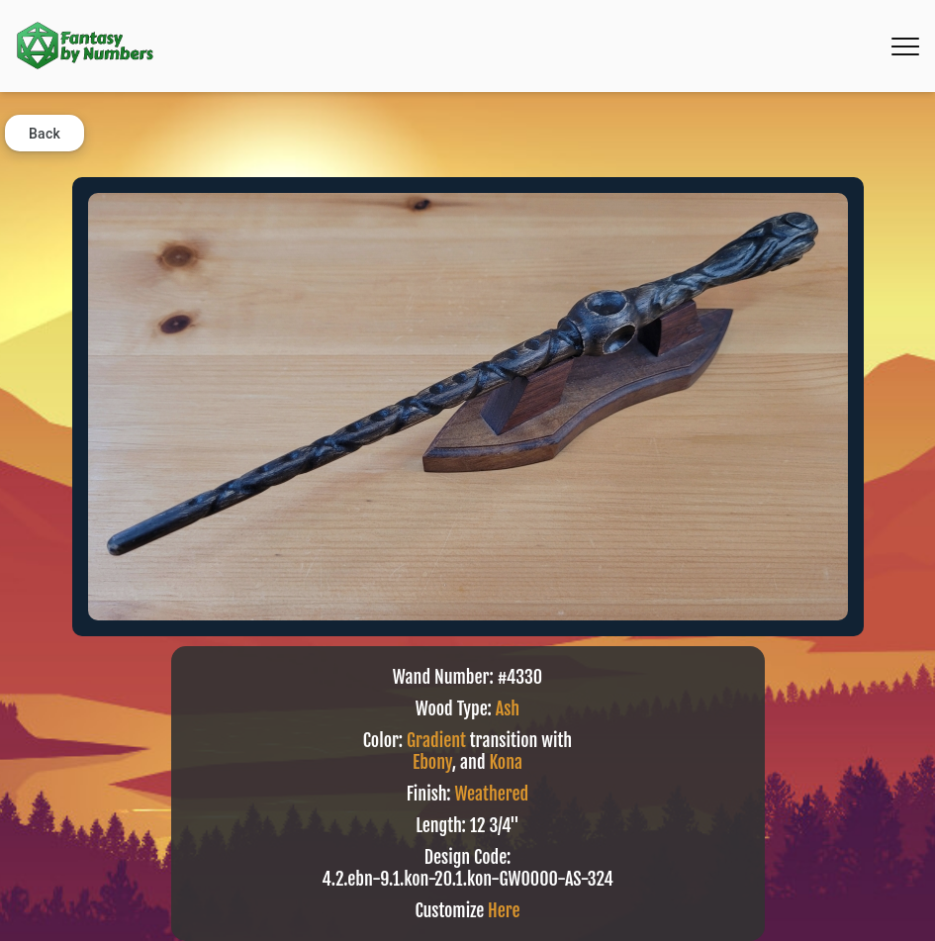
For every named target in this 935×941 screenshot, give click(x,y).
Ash (507, 708)
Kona (505, 762)
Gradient (436, 740)
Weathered (491, 793)
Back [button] (44, 133)
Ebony (432, 762)
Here (503, 910)
